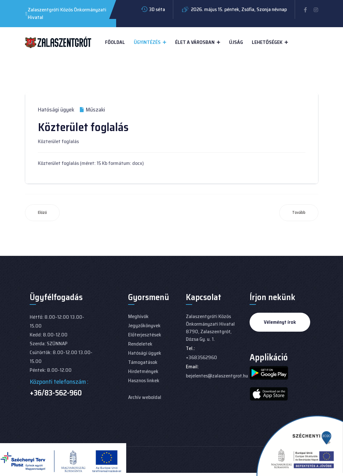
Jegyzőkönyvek (144, 325)
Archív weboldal (144, 397)
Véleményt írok (280, 322)
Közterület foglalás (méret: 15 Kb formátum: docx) (91, 163)
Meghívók (138, 316)
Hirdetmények (143, 371)
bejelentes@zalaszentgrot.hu (217, 376)
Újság (236, 42)
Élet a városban (195, 42)
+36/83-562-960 (56, 393)
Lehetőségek (267, 42)
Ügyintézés (147, 42)
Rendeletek (140, 344)
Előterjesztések (144, 335)
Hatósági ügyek (56, 109)
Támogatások (142, 362)
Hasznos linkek (143, 380)
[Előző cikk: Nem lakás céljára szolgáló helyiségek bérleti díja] (42, 212)
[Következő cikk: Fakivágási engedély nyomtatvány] (298, 212)
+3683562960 (201, 357)
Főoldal (115, 42)
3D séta (157, 9)
